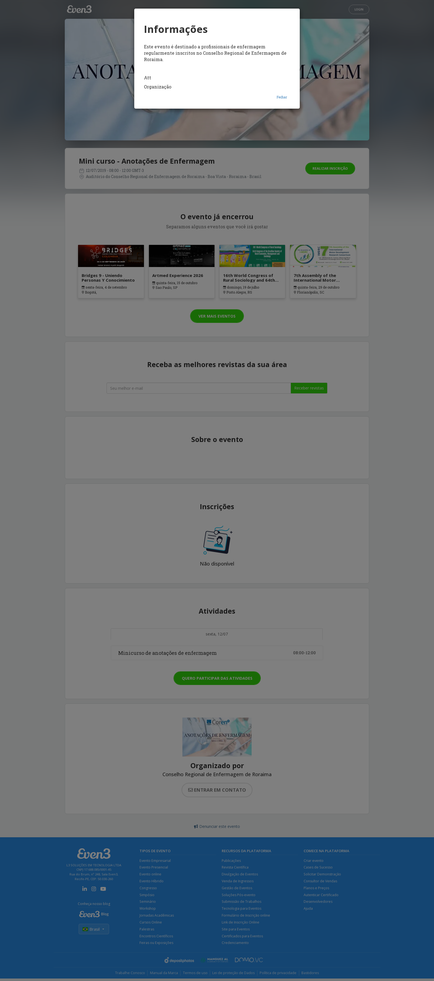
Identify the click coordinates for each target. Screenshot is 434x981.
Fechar (282, 97)
